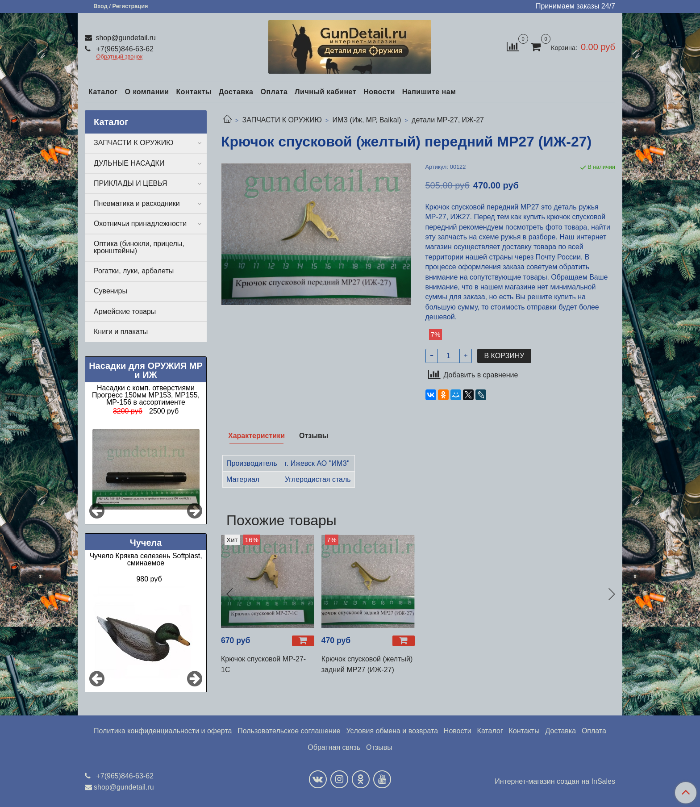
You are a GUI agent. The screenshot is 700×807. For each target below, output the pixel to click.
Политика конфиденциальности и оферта (163, 731)
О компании (147, 92)
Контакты (193, 92)
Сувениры (110, 291)
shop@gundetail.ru (125, 38)
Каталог (102, 92)
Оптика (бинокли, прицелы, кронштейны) (139, 247)
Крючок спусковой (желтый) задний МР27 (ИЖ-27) (367, 664)
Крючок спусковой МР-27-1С (263, 664)
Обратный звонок (119, 57)
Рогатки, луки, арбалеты (134, 271)
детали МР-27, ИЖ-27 (448, 120)
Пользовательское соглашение (289, 731)
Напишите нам (429, 92)
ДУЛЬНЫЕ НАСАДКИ (129, 163)
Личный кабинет (325, 92)
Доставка (236, 92)
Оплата (274, 92)
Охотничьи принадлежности (140, 223)
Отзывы (379, 747)
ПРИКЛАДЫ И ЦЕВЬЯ (130, 183)
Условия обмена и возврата (392, 731)
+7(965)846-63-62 (124, 49)
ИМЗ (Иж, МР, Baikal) (366, 120)
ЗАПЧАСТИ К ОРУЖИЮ (282, 120)
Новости (379, 92)
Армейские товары (125, 311)
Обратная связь (334, 747)
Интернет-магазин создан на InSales (555, 781)
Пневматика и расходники (137, 203)
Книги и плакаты (121, 331)
